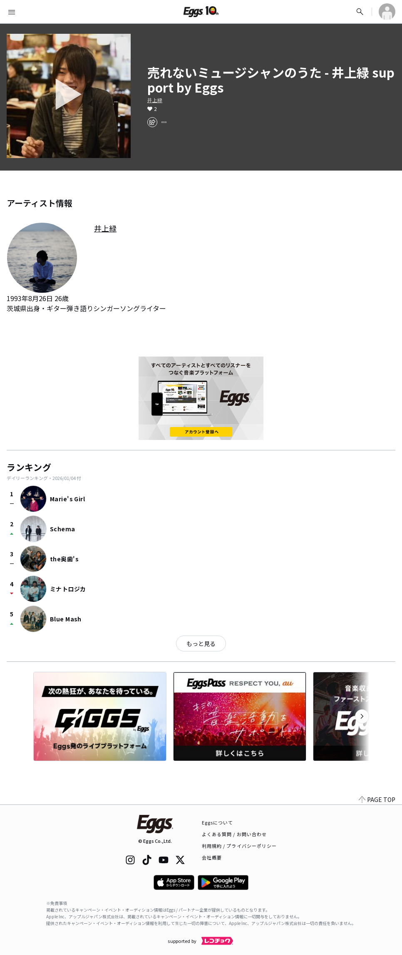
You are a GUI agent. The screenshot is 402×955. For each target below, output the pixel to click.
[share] (152, 122)
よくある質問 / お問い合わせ (234, 834)
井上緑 (154, 100)
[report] (164, 122)
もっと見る (201, 643)
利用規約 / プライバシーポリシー (239, 845)
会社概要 (212, 857)
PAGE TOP (377, 799)
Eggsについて (217, 822)
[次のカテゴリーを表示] (362, 716)
